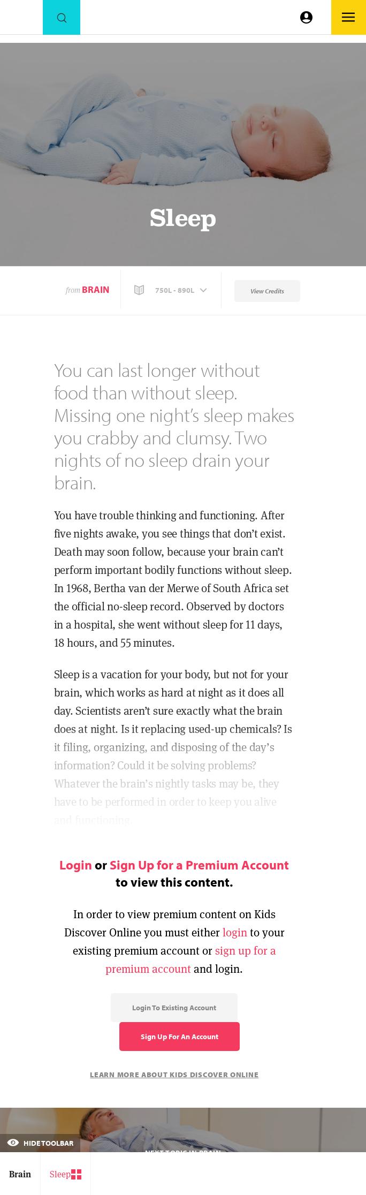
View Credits (267, 291)
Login (75, 865)
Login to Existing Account (174, 1007)
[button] (172, 290)
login (235, 932)
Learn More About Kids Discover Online (174, 1074)
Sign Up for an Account (179, 1036)
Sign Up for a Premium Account (199, 865)
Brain (95, 289)
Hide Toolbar (40, 1143)
